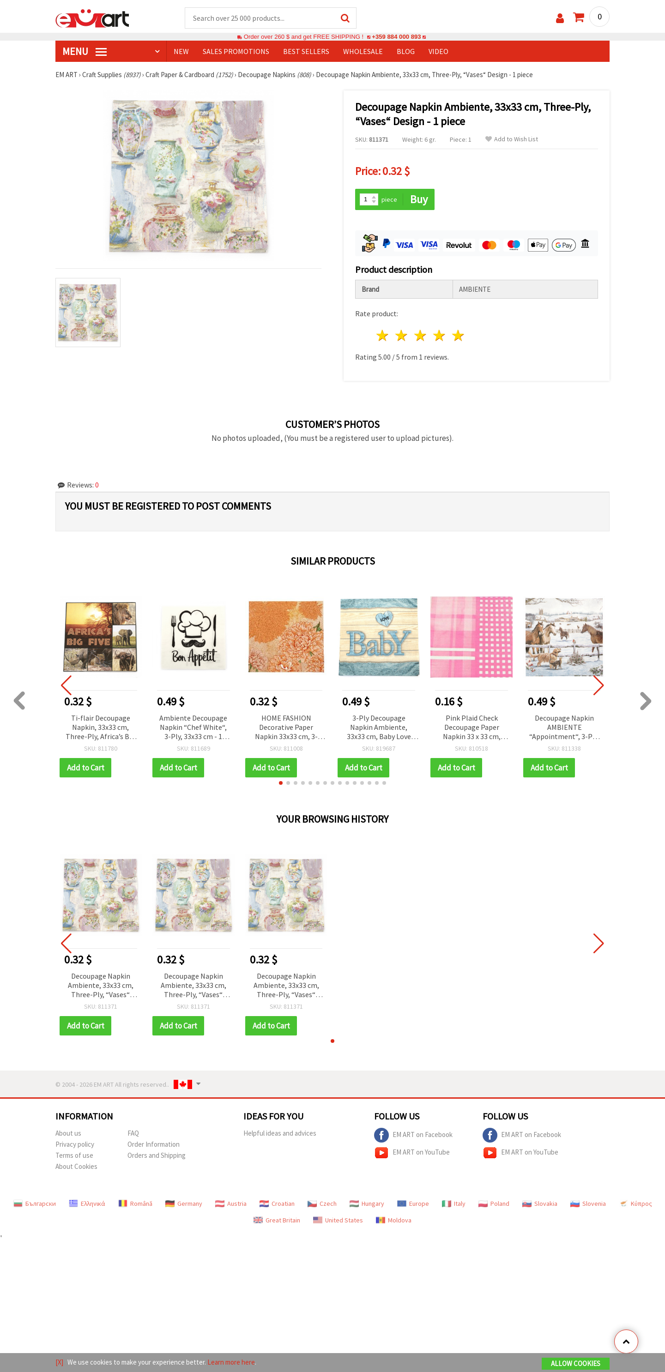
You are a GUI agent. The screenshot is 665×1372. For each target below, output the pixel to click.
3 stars (420, 335)
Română (135, 1203)
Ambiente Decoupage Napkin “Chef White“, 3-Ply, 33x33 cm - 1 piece (193, 727)
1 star (383, 335)
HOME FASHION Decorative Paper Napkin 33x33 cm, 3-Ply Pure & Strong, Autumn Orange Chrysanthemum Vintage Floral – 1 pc (286, 727)
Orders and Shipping (156, 1155)
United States (338, 1220)
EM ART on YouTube (412, 1152)
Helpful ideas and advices (279, 1133)
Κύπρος (635, 1203)
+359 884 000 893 (396, 36)
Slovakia (539, 1203)
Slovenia (588, 1203)
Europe (413, 1203)
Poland (493, 1203)
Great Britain (277, 1220)
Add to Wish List (511, 139)
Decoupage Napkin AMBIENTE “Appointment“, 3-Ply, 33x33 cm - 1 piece (564, 727)
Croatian (277, 1203)
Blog (406, 51)
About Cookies (76, 1166)
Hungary (367, 1203)
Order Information (153, 1144)
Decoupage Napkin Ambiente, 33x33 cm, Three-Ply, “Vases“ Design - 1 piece (100, 985)
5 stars (458, 335)
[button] (281, 783)
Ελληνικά (87, 1203)
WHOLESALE (363, 51)
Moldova (393, 1220)
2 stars (402, 335)
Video (438, 51)
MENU (84, 51)
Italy (454, 1203)
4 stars (439, 335)
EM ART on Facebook (413, 1135)
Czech (322, 1203)
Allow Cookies (575, 1363)
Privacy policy (74, 1144)
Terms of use (74, 1155)
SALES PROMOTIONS (236, 51)
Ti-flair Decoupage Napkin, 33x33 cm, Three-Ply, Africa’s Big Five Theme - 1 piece (100, 727)
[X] (59, 1362)
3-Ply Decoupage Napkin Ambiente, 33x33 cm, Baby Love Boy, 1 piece (379, 727)
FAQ (133, 1133)
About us (68, 1133)
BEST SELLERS (306, 51)
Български (34, 1203)
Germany (183, 1203)
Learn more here (231, 1362)
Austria (231, 1203)
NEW (181, 51)
